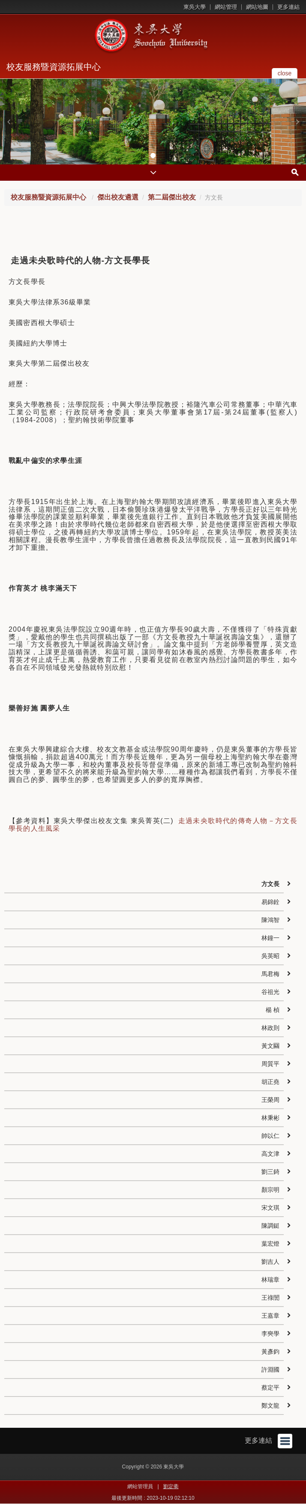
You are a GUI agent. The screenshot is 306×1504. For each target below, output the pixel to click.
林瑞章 (270, 1279)
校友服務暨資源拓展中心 (53, 67)
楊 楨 (272, 1009)
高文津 (270, 1153)
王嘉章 (270, 1315)
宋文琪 (270, 1207)
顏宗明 (270, 1189)
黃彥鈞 (270, 1351)
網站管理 (226, 7)
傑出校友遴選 (117, 197)
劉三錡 (270, 1171)
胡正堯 (270, 1081)
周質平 (270, 1063)
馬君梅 (270, 973)
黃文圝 (270, 1045)
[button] (8, 121)
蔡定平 (270, 1387)
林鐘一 (270, 937)
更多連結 (288, 7)
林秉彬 (270, 1117)
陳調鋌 (270, 1225)
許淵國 (270, 1369)
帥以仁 (270, 1135)
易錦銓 (270, 901)
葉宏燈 (270, 1243)
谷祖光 (270, 991)
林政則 (270, 1027)
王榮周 (270, 1099)
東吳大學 (194, 7)
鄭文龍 (270, 1405)
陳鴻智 (270, 919)
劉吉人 (270, 1261)
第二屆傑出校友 (172, 197)
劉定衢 (171, 1486)
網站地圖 (257, 7)
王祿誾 (270, 1297)
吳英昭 (270, 955)
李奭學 (270, 1333)
